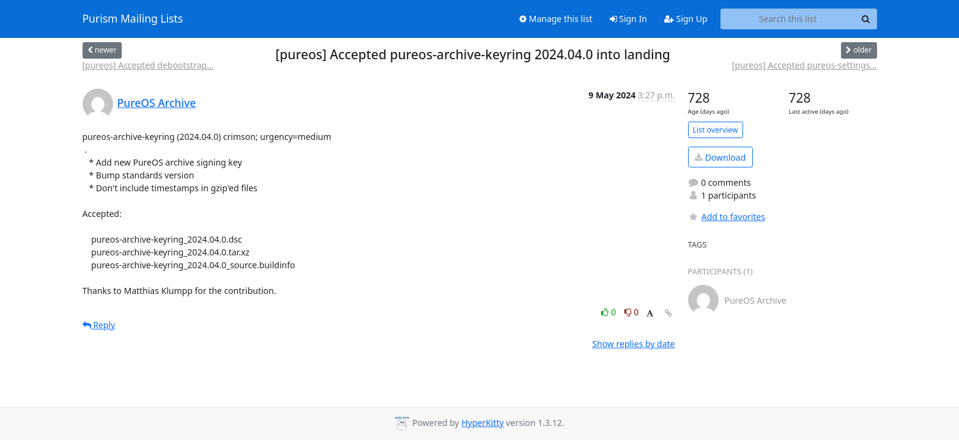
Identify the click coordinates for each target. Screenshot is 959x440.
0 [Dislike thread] (631, 312)
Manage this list (556, 18)
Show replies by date (633, 344)
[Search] (866, 19)
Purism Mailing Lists (133, 19)
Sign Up (686, 18)
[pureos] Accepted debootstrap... (148, 65)
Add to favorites (726, 216)
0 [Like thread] (609, 312)
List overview (715, 130)
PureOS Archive (156, 102)
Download (720, 157)
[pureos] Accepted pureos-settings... (804, 65)
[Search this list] (788, 19)
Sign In (628, 18)
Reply (99, 325)
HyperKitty (482, 422)
